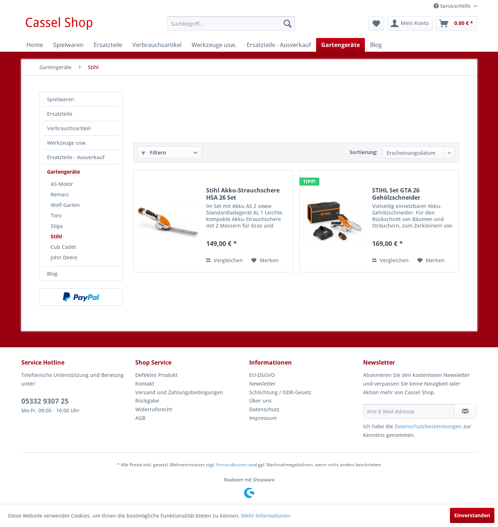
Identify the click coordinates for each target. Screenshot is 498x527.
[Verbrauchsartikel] (157, 45)
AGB (140, 418)
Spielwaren (60, 99)
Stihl (56, 236)
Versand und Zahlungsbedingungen (179, 392)
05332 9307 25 (45, 401)
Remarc (60, 194)
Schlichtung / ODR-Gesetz (280, 392)
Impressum (263, 418)
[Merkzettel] (376, 23)
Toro (56, 215)
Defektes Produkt (156, 374)
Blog (52, 273)
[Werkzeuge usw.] (214, 45)
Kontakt (144, 383)
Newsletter (262, 383)
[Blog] (376, 45)
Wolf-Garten (65, 204)
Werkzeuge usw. (67, 142)
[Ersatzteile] (108, 45)
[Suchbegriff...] (231, 23)
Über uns (260, 400)
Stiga (57, 225)
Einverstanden (472, 515)
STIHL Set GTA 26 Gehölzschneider (396, 194)
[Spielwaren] (68, 45)
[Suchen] (287, 23)
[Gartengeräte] (340, 45)
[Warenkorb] (456, 23)
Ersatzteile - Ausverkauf (76, 157)
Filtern (153, 152)
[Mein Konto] (410, 23)
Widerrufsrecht (153, 409)
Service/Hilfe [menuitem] (453, 6)
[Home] (34, 45)
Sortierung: (364, 152)
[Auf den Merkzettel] (264, 260)
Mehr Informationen (265, 515)
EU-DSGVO (262, 374)
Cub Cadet (63, 246)
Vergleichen (224, 260)
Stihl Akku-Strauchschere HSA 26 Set (243, 194)
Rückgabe (147, 400)
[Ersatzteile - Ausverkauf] (279, 45)
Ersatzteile (59, 113)
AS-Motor (62, 183)
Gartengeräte (63, 171)
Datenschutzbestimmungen (428, 426)
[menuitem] (231, 23)
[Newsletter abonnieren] (465, 411)
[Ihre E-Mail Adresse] (408, 411)
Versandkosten (231, 465)
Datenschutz (264, 409)
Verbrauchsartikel (69, 128)
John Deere (64, 257)
